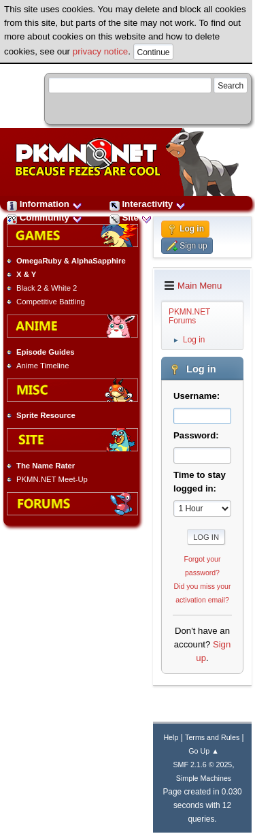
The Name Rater (45, 466)
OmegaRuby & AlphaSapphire (71, 261)
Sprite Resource (45, 415)
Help (170, 737)
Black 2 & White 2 (46, 288)
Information (44, 204)
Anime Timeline (42, 365)
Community (44, 217)
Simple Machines (203, 778)
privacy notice (101, 51)
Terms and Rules (212, 737)
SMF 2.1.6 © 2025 (202, 764)
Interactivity (147, 204)
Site (130, 217)
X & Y (26, 274)
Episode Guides (45, 352)
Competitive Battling (50, 302)
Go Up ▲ (203, 751)
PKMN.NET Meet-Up (52, 479)
